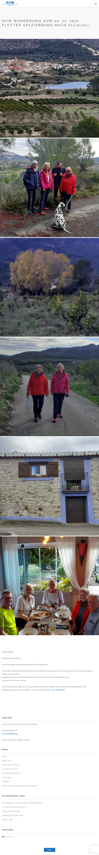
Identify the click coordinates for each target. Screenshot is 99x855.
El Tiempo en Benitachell (14, 807)
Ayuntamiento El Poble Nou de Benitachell (22, 803)
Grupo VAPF (7, 820)
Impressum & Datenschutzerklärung (20, 786)
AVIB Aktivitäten (9, 769)
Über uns (6, 761)
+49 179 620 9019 (58, 690)
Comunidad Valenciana (12, 815)
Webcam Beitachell (11, 811)
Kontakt (6, 782)
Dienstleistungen (10, 765)
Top (49, 850)
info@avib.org (12, 734)
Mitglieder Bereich (11, 773)
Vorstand (6, 777)
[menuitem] (49, 837)
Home (4, 756)
